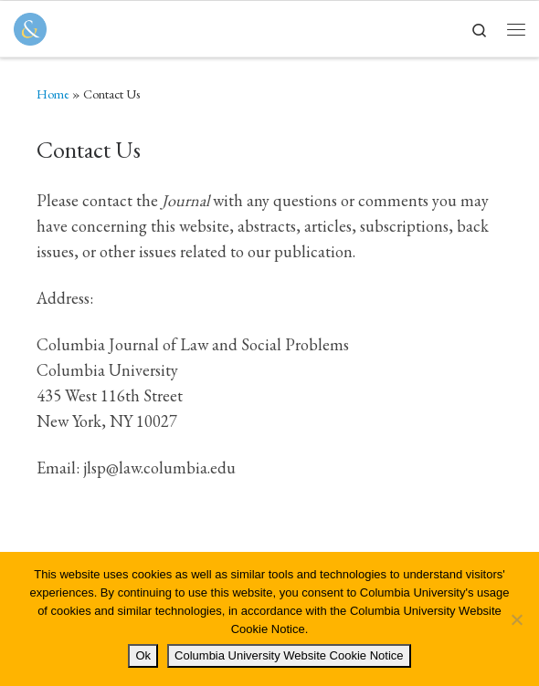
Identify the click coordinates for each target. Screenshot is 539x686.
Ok (143, 655)
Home (53, 94)
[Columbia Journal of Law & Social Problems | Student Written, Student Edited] (30, 26)
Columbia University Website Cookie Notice (288, 655)
